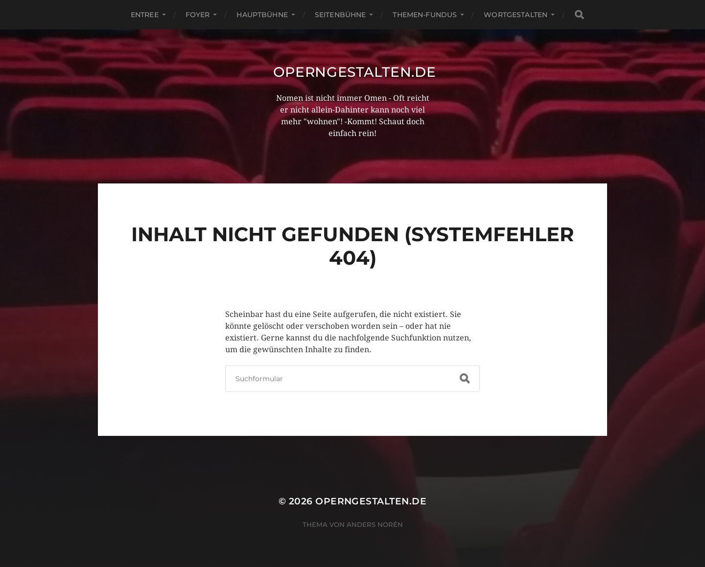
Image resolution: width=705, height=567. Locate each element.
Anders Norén (375, 524)
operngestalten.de (354, 72)
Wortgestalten (515, 14)
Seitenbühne (340, 14)
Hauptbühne (261, 14)
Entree (145, 14)
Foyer (198, 14)
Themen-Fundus (425, 14)
